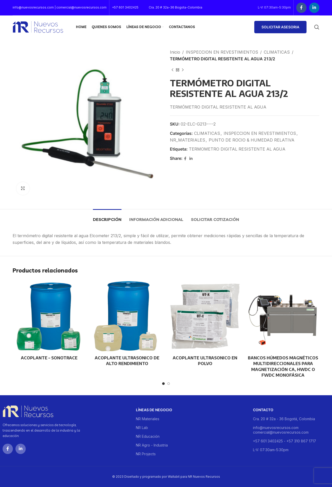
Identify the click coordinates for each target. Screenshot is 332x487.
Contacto (263, 410)
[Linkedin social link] (314, 8)
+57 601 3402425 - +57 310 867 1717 (284, 441)
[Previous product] (172, 69)
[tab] (107, 217)
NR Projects (146, 454)
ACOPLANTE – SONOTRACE (49, 357)
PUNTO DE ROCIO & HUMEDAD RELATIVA (251, 140)
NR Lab (142, 427)
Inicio (175, 52)
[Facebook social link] (301, 8)
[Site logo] (38, 26)
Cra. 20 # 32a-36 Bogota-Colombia (175, 7)
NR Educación (148, 436)
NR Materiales (147, 419)
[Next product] (182, 69)
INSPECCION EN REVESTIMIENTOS (222, 52)
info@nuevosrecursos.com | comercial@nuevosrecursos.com (60, 7)
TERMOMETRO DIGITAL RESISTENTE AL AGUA (237, 149)
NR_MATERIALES (187, 140)
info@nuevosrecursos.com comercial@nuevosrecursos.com (281, 429)
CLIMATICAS (277, 52)
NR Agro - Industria (152, 445)
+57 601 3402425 (125, 7)
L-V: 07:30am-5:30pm (271, 450)
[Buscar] (317, 27)
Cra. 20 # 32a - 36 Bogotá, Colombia (284, 419)
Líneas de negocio (154, 410)
